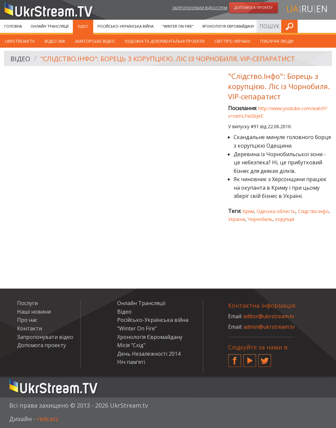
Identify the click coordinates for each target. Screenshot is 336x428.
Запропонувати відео (45, 337)
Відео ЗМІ (55, 41)
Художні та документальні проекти (164, 41)
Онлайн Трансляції (50, 26)
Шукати (329, 26)
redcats (47, 419)
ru (307, 9)
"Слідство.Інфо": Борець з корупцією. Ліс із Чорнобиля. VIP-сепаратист (167, 58)
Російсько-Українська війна (125, 26)
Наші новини (34, 311)
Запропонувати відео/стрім (199, 7)
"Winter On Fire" (178, 26)
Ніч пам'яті (131, 362)
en (322, 9)
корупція (284, 219)
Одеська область (276, 211)
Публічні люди (276, 41)
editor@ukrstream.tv (268, 316)
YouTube (249, 358)
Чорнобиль (260, 219)
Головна (13, 26)
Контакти (29, 328)
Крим (248, 211)
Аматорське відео (95, 41)
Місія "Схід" (131, 345)
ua (292, 9)
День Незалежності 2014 (148, 353)
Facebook (234, 358)
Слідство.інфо (313, 211)
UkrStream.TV (20, 41)
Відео (83, 26)
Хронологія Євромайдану (228, 26)
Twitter (264, 358)
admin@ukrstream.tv (269, 326)
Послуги (271, 26)
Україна (236, 219)
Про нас (27, 319)
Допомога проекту (41, 345)
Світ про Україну (232, 41)
